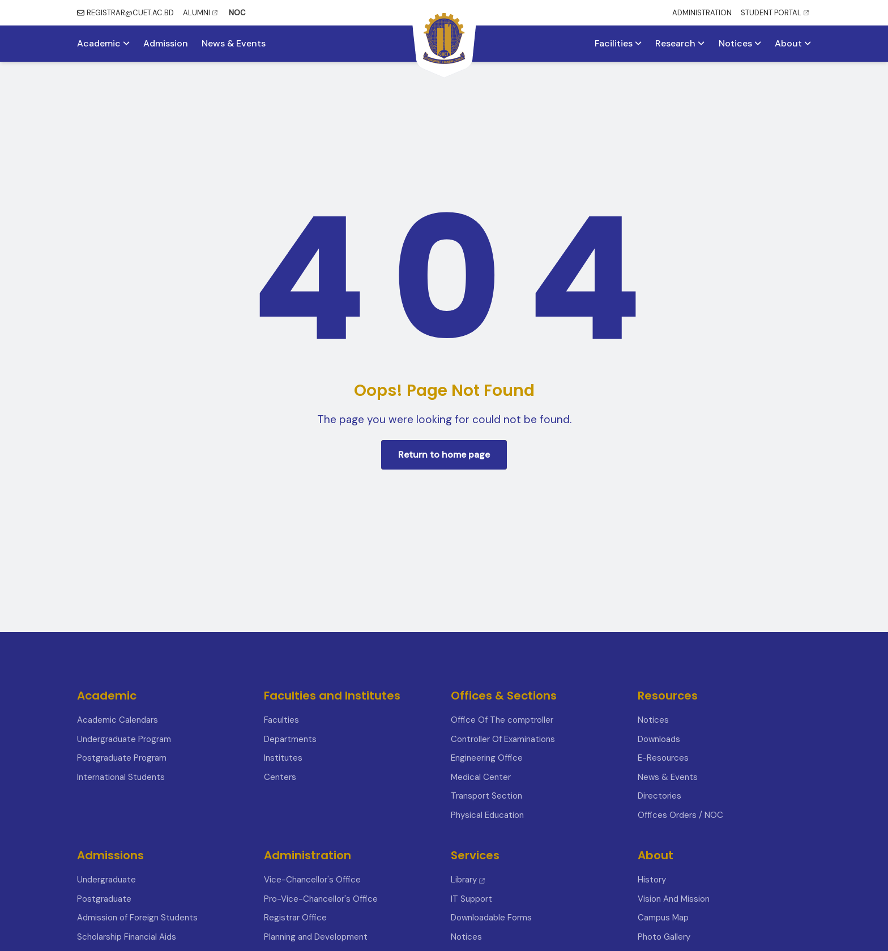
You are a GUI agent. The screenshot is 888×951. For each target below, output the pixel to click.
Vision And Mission (674, 899)
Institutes (283, 758)
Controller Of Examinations (503, 739)
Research (680, 43)
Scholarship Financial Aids (126, 937)
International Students (121, 777)
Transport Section (486, 795)
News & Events (234, 43)
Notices (740, 43)
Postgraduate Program (121, 758)
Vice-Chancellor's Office (312, 879)
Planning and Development (316, 937)
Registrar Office (295, 917)
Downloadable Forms (491, 917)
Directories (659, 795)
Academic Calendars (117, 720)
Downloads (659, 739)
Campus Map (663, 917)
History (652, 879)
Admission (165, 43)
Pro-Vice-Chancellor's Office (321, 899)
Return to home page (444, 454)
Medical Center (481, 777)
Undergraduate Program (124, 739)
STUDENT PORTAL (775, 12)
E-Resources (663, 758)
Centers (280, 777)
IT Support (471, 899)
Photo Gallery (664, 937)
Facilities (618, 43)
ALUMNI (200, 12)
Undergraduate (106, 879)
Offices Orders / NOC (680, 815)
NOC (237, 12)
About (793, 43)
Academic (103, 43)
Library (468, 879)
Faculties (281, 720)
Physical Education (487, 815)
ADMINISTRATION (702, 13)
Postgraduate (104, 899)
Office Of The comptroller (502, 720)
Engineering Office (487, 758)
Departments (290, 739)
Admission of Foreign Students (137, 917)
